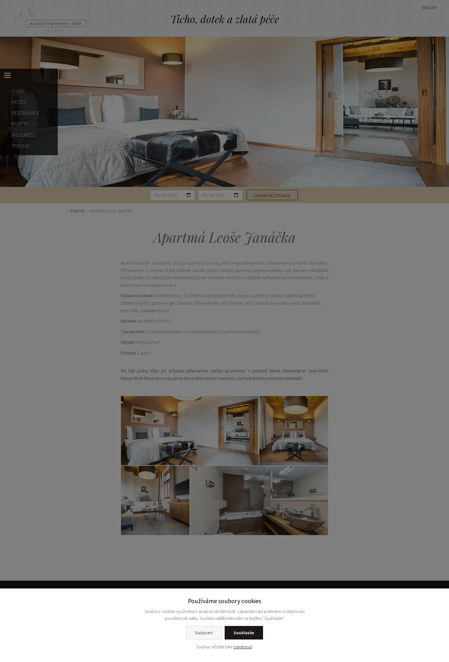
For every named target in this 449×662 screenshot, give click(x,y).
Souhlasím (244, 632)
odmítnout (242, 647)
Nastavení (204, 632)
